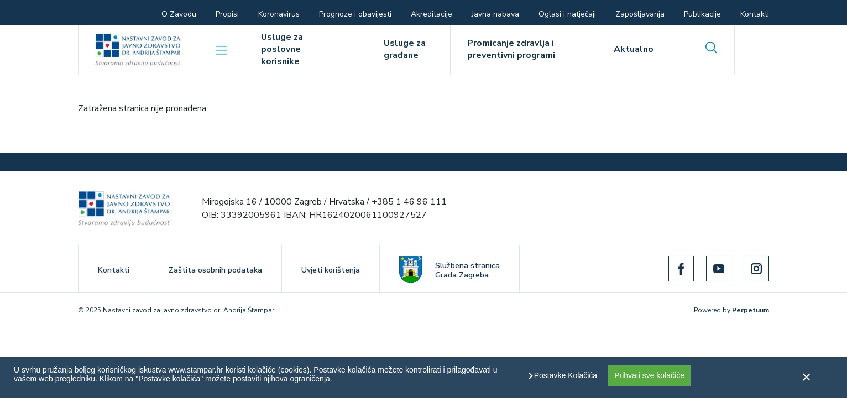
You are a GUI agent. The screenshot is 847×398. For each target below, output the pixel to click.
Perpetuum (750, 310)
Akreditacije (431, 14)
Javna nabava (495, 14)
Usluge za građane (405, 49)
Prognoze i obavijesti (355, 14)
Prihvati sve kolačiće (649, 375)
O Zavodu (178, 14)
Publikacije (702, 14)
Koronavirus (279, 14)
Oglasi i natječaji (567, 14)
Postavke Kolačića (564, 375)
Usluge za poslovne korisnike (282, 49)
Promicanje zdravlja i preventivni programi (511, 49)
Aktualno (633, 49)
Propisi (227, 14)
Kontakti (754, 14)
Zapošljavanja (640, 14)
